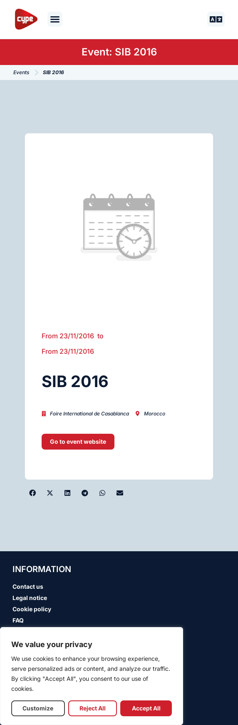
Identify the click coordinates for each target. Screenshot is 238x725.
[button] (54, 19)
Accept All (146, 708)
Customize (37, 708)
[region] (91, 676)
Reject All (92, 708)
